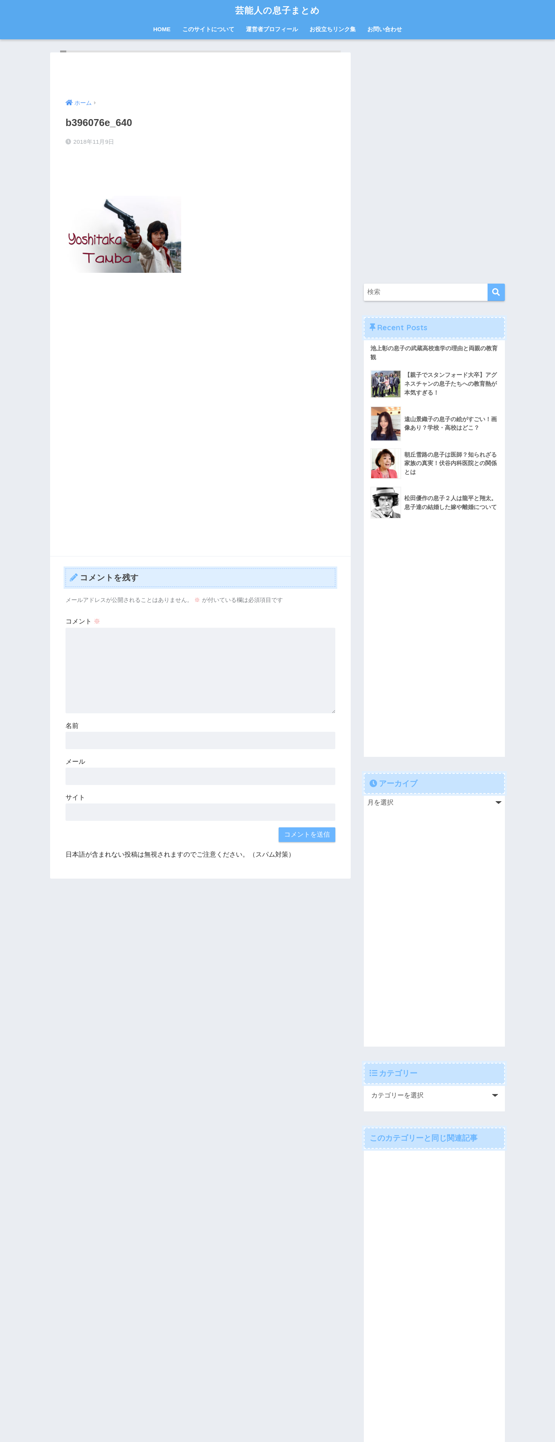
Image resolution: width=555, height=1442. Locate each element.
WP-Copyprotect (90, 1436)
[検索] (496, 292)
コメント (83, 621)
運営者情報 (224, 1409)
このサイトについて (208, 29)
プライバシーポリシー (275, 1409)
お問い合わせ (384, 29)
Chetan (55, 1436)
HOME (162, 29)
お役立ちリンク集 (332, 29)
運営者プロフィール (272, 29)
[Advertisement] (200, 336)
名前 (72, 725)
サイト (75, 797)
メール (75, 761)
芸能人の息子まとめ (277, 10)
